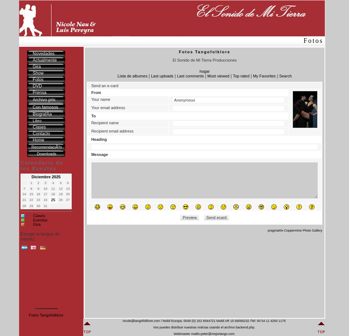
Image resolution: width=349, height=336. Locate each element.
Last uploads (162, 76)
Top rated (241, 76)
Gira (37, 224)
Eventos (40, 220)
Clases (39, 216)
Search (285, 76)
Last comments (190, 76)
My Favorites (264, 76)
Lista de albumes (132, 76)
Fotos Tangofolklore (46, 315)
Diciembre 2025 (46, 177)
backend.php (245, 327)
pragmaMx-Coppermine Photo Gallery (295, 230)
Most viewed (218, 76)
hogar (205, 71)
